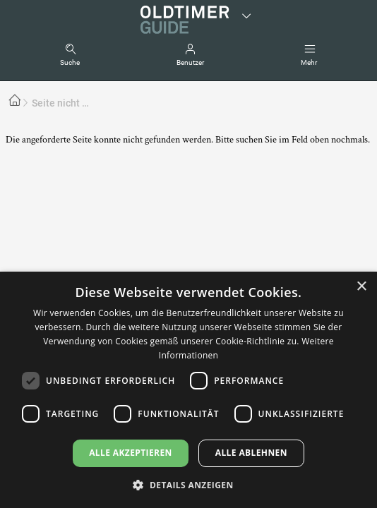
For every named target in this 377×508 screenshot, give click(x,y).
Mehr (309, 62)
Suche (70, 62)
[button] (188, 484)
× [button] (361, 287)
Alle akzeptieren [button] (130, 453)
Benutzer (190, 62)
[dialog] (188, 390)
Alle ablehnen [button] (251, 453)
